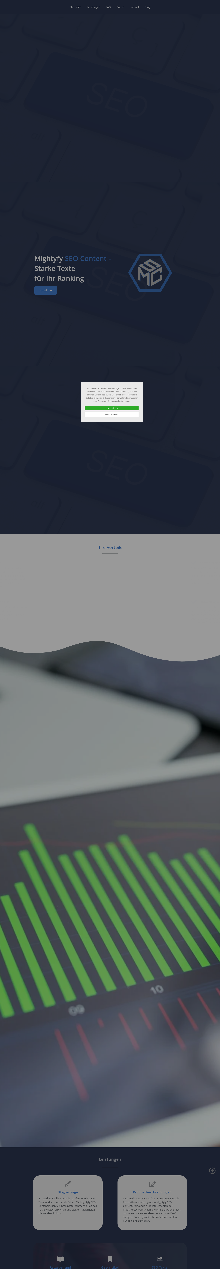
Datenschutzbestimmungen (119, 401)
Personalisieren (111, 414)
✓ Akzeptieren (111, 408)
